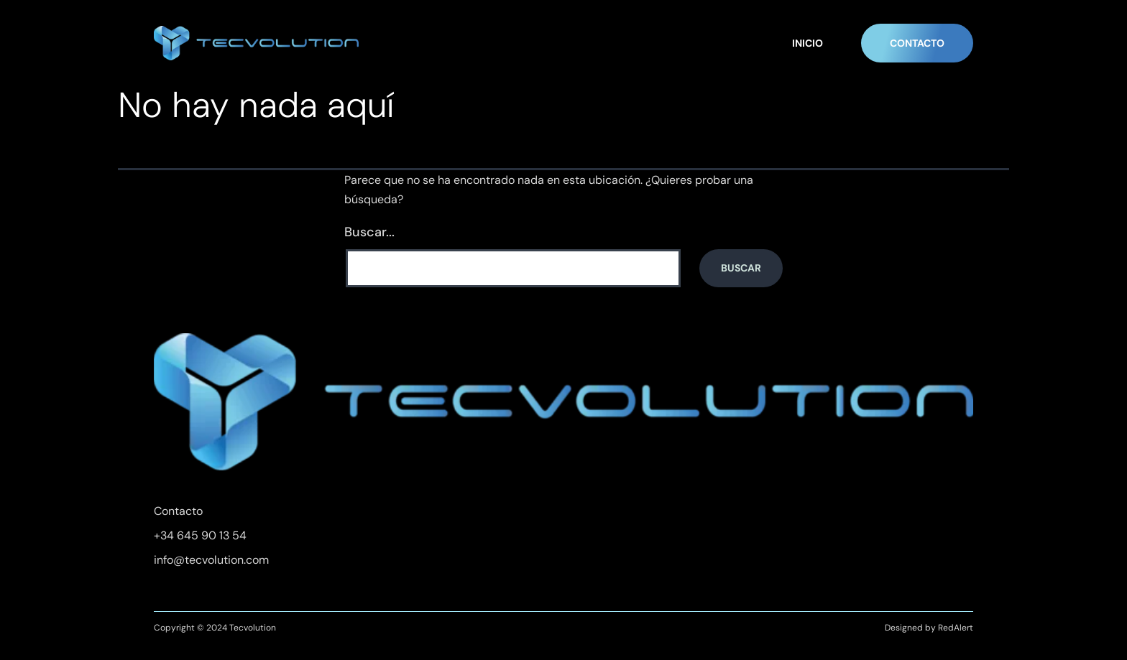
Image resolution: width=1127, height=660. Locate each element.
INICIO (807, 43)
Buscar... (369, 232)
